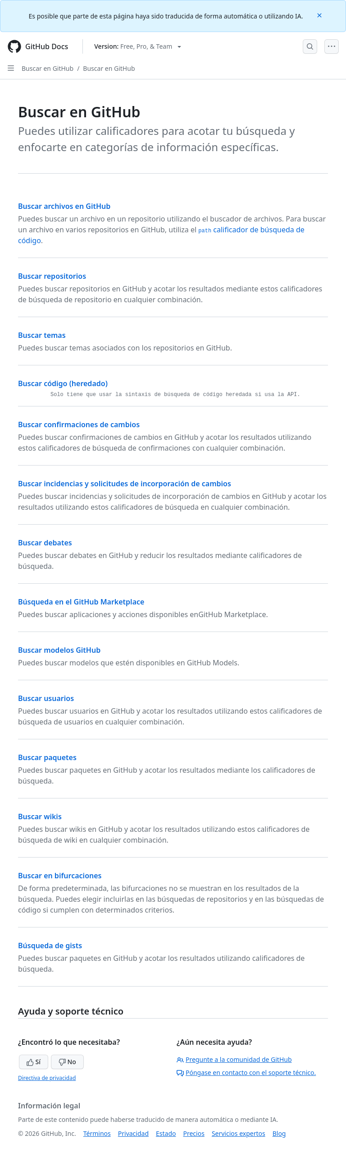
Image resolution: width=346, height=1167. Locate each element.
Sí (34, 1061)
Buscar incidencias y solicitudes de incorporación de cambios (124, 484)
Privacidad (133, 1133)
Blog (279, 1133)
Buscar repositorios (52, 276)
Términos (97, 1133)
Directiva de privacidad (47, 1078)
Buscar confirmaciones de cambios (79, 424)
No (67, 1061)
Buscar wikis (40, 816)
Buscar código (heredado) (63, 383)
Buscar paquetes (47, 757)
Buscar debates (45, 543)
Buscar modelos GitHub (59, 650)
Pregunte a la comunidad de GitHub (234, 1059)
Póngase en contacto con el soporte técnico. (246, 1072)
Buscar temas (42, 335)
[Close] (320, 14)
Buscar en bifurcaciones (59, 876)
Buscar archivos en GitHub (64, 206)
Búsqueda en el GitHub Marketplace (81, 602)
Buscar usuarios (46, 698)
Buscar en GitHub (47, 68)
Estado (166, 1133)
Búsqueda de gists (50, 945)
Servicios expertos (238, 1133)
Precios (194, 1133)
